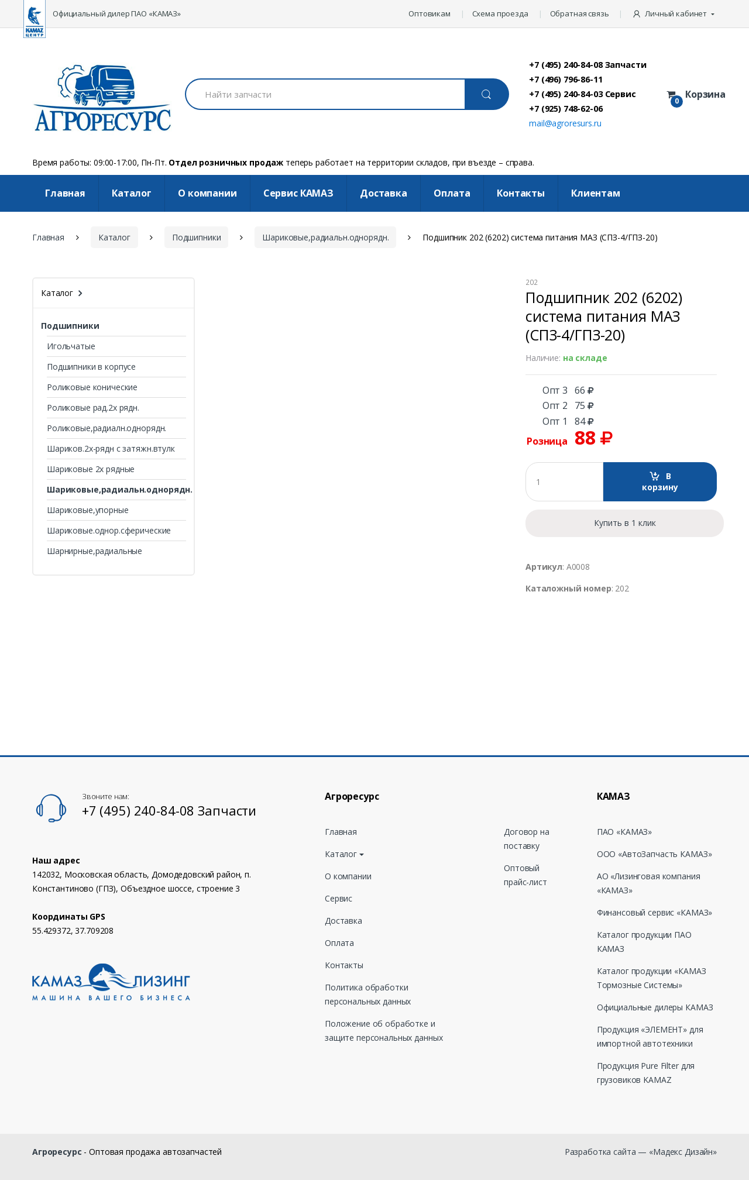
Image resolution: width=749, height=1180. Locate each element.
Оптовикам (429, 13)
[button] (674, 14)
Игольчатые (71, 346)
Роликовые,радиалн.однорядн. (106, 428)
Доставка (383, 193)
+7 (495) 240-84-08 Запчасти (587, 64)
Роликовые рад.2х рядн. (93, 407)
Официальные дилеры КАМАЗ (655, 1007)
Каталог (132, 193)
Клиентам (595, 193)
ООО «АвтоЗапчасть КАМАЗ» (654, 853)
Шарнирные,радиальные (94, 550)
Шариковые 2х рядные (91, 468)
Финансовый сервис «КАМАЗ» (655, 912)
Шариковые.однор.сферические (109, 530)
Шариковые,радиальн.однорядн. (325, 237)
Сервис (338, 898)
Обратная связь (579, 13)
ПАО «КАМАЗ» (624, 831)
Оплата (452, 193)
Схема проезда (500, 13)
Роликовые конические (92, 387)
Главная (65, 193)
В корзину (660, 481)
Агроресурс (57, 1151)
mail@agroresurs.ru (565, 123)
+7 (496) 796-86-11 (565, 79)
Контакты (521, 193)
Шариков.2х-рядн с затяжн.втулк (111, 448)
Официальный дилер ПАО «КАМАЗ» (117, 13)
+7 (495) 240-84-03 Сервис (582, 93)
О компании (207, 193)
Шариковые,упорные (88, 509)
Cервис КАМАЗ (298, 193)
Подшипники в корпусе (91, 366)
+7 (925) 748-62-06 (565, 108)
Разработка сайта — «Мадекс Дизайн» (641, 1151)
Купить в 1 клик (625, 522)
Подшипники (196, 237)
